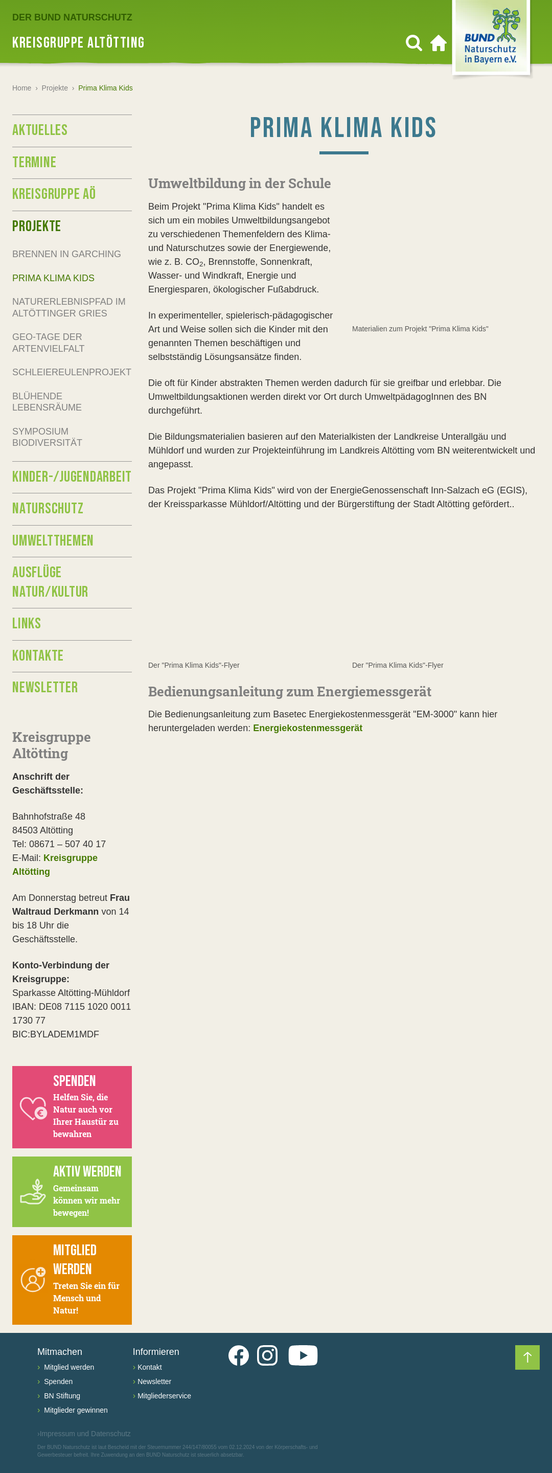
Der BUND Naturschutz (72, 17)
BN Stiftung (61, 1396)
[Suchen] (414, 43)
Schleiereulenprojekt (71, 372)
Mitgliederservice (164, 1396)
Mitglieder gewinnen (74, 1410)
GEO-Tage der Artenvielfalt (48, 343)
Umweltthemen (53, 541)
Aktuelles (40, 130)
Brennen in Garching (66, 254)
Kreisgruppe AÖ (54, 194)
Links (26, 624)
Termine (34, 162)
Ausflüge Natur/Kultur (50, 582)
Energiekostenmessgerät (307, 728)
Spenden (57, 1381)
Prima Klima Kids (53, 278)
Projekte (55, 88)
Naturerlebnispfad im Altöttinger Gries (69, 308)
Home (21, 88)
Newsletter (45, 687)
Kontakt (149, 1367)
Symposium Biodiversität (47, 437)
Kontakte (38, 656)
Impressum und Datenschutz (84, 1434)
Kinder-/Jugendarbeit (72, 477)
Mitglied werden (68, 1367)
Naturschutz (47, 509)
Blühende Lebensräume (47, 402)
